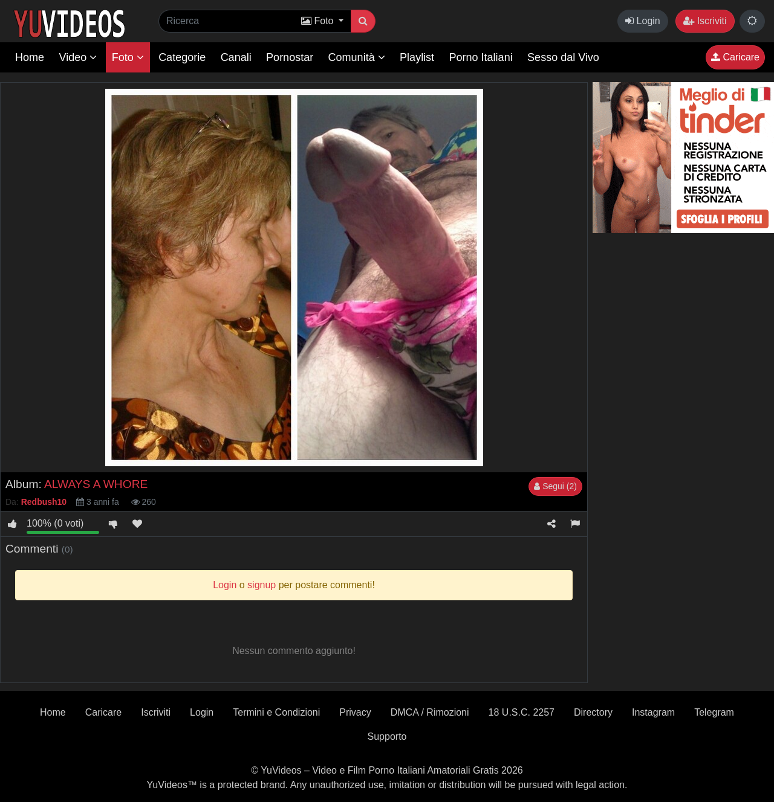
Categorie (182, 57)
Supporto (387, 736)
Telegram (714, 712)
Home (29, 57)
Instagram (653, 712)
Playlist (417, 57)
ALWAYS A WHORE (96, 484)
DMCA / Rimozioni (430, 712)
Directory (593, 712)
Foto (128, 57)
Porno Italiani (481, 57)
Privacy (355, 712)
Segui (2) (555, 486)
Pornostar (289, 57)
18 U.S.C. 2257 (521, 712)
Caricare (735, 57)
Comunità (356, 57)
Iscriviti (704, 21)
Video (78, 57)
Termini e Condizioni (276, 712)
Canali (236, 57)
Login (642, 21)
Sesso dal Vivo (563, 57)
